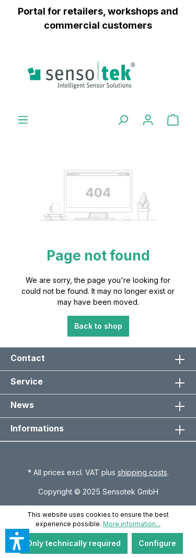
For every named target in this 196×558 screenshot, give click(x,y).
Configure (157, 543)
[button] (17, 541)
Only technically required (74, 543)
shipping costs (142, 472)
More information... (131, 524)
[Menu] (23, 119)
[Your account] (147, 119)
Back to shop (98, 325)
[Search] (122, 119)
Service (26, 381)
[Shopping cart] (173, 119)
